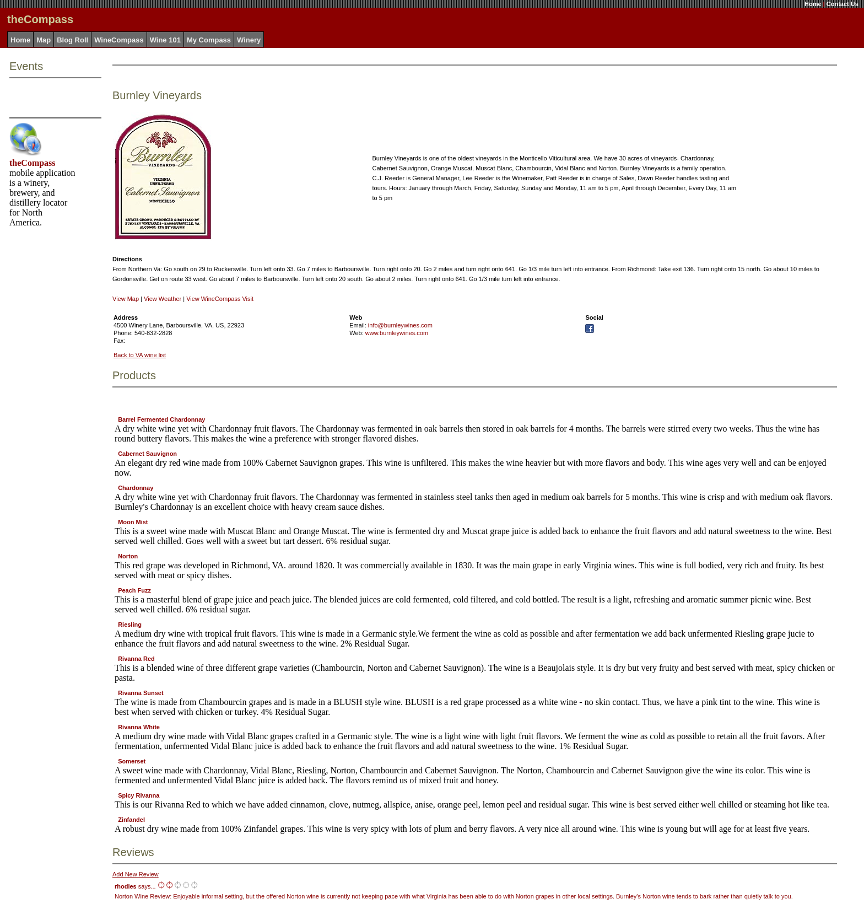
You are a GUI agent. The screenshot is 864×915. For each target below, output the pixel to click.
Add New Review (135, 874)
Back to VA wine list (140, 355)
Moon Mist (133, 522)
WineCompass (118, 40)
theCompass (32, 163)
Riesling (130, 624)
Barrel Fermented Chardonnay (161, 419)
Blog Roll (72, 40)
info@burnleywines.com (400, 325)
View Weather (162, 298)
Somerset (131, 761)
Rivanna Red (136, 658)
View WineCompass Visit (219, 298)
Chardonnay (135, 488)
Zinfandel (131, 819)
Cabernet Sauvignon (147, 453)
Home (813, 4)
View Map (125, 298)
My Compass (209, 40)
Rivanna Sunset (141, 693)
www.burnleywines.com (396, 333)
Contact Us (842, 4)
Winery (249, 40)
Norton (128, 556)
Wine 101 (165, 40)
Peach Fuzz (134, 590)
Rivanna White (139, 727)
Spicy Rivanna (138, 795)
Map (43, 40)
